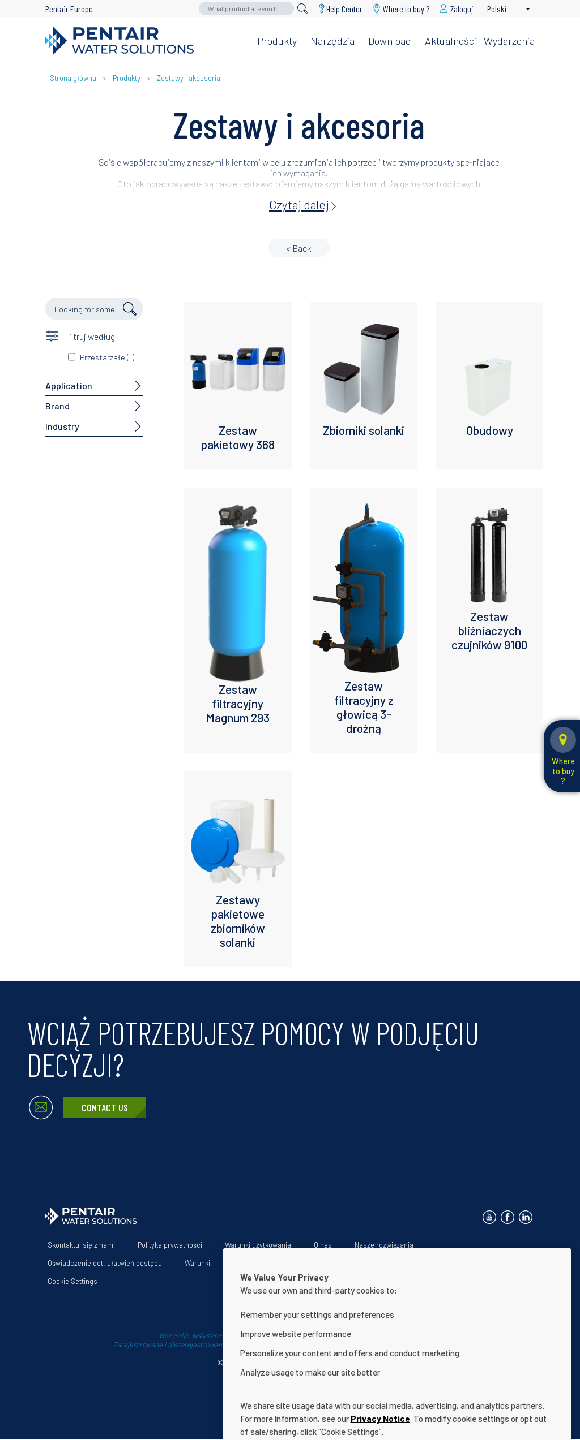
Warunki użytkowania (258, 1244)
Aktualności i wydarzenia (480, 41)
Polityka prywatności (170, 1244)
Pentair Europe (69, 8)
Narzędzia (332, 41)
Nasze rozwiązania (384, 1244)
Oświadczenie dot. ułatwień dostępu (105, 1262)
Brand (57, 405)
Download (389, 41)
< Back (299, 248)
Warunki (197, 1262)
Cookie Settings (72, 1281)
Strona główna (73, 78)
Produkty (277, 41)
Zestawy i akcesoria (188, 78)
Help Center (344, 8)
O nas (323, 1244)
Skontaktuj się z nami (81, 1244)
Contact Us (105, 1107)
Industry (62, 426)
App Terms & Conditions (271, 1262)
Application (68, 385)
